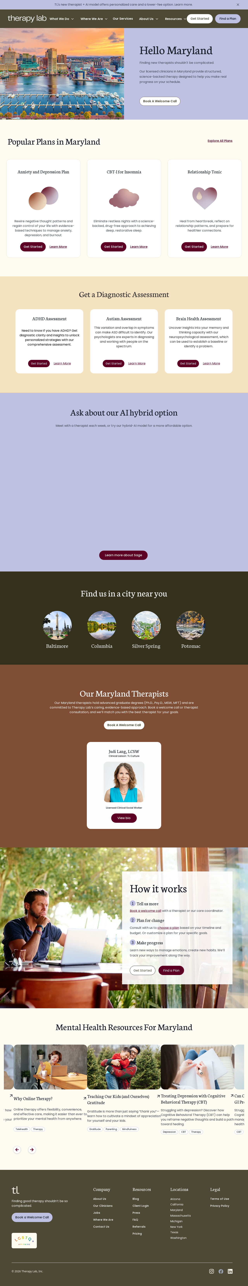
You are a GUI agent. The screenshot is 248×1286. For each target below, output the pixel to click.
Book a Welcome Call (32, 1217)
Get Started (33, 246)
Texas (174, 1232)
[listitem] (124, 1088)
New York (176, 1227)
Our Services (123, 18)
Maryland (176, 1210)
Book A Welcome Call (160, 101)
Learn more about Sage (123, 555)
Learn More (58, 246)
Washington (178, 1238)
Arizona (175, 1199)
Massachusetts (180, 1216)
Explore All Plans (220, 141)
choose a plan (168, 928)
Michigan (176, 1221)
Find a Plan (171, 970)
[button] (62, 19)
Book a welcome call (145, 911)
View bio (124, 818)
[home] (27, 19)
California (176, 1204)
